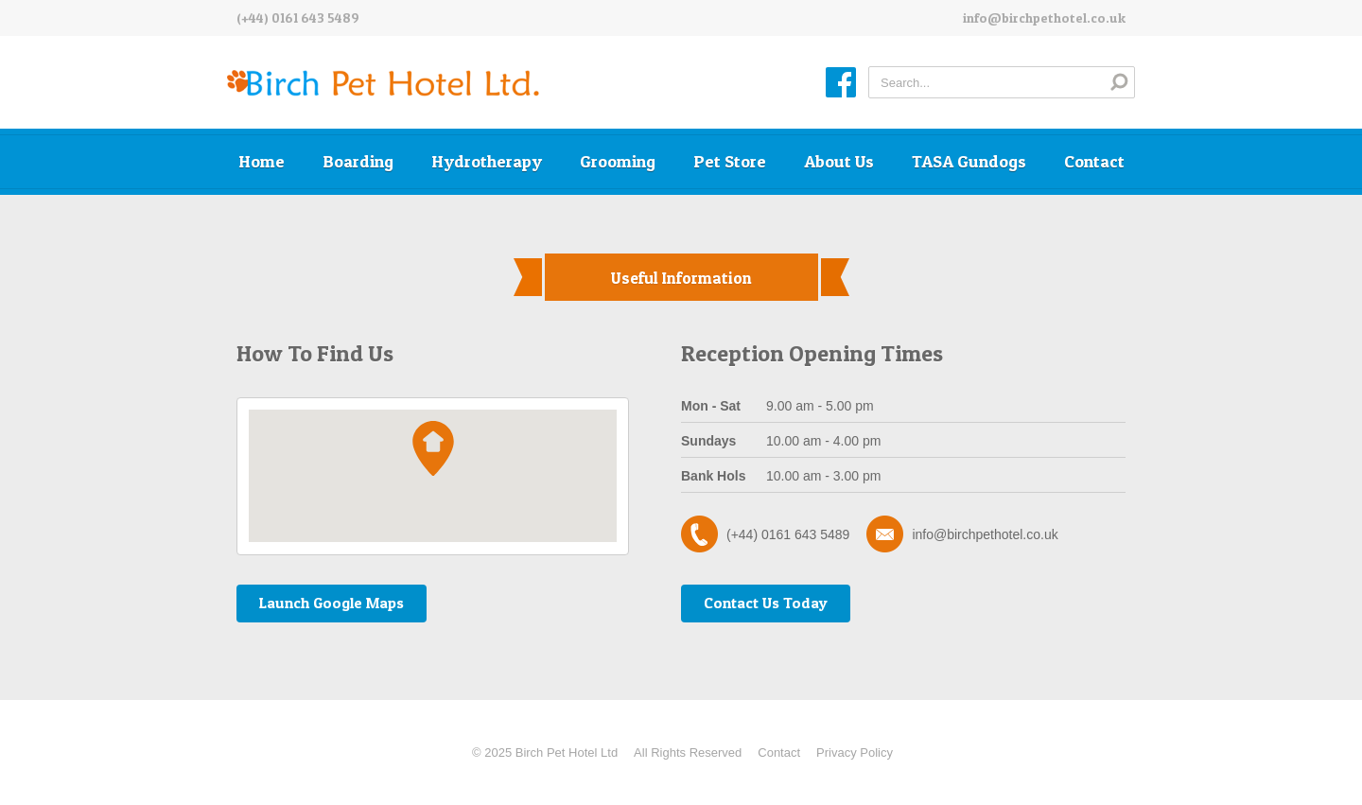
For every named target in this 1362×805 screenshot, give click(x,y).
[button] (433, 448)
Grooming (617, 161)
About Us (839, 161)
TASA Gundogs (969, 161)
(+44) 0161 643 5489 (297, 17)
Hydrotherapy (486, 161)
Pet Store (729, 161)
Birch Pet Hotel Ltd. (383, 84)
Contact (1094, 161)
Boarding (358, 161)
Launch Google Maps (331, 602)
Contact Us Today (766, 602)
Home (261, 161)
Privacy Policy (854, 752)
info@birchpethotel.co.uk (1044, 17)
